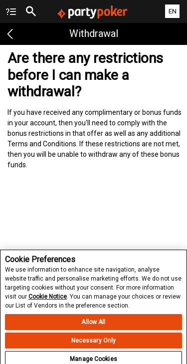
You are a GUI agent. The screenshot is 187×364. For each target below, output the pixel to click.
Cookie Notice (47, 299)
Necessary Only (93, 343)
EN (173, 11)
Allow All (93, 325)
